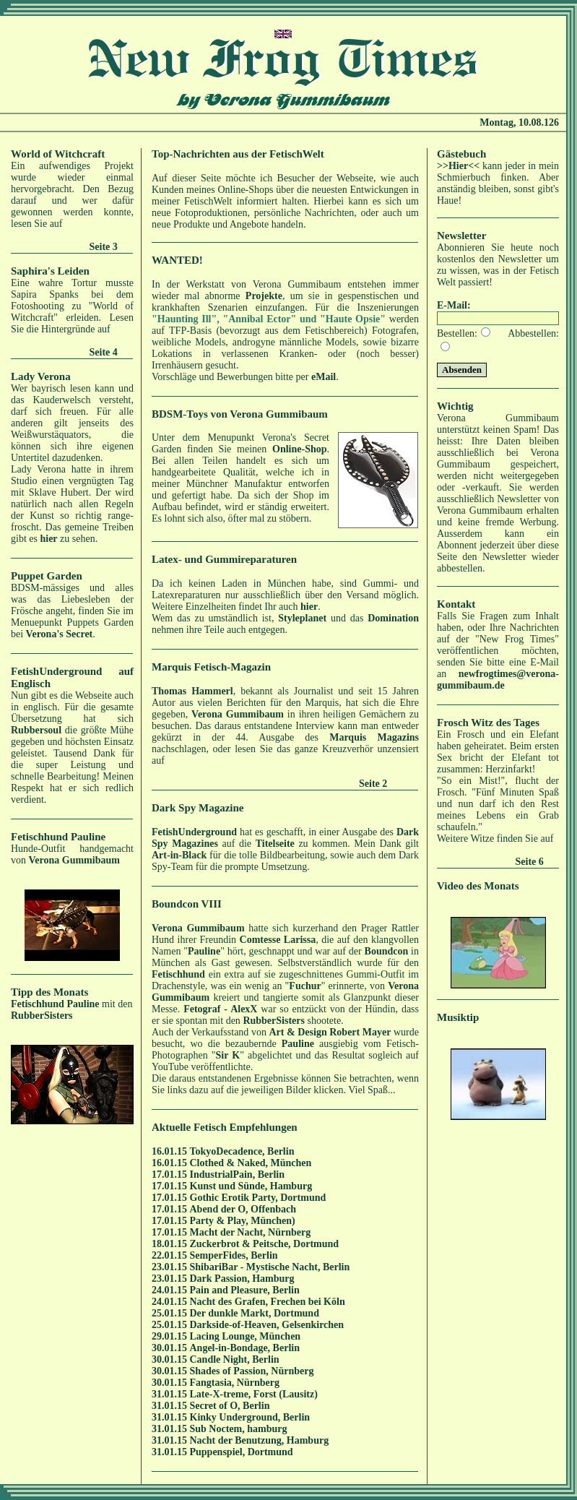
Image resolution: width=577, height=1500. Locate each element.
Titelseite (275, 843)
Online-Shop (299, 449)
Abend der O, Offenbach (243, 1209)
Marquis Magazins (374, 737)
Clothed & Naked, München (251, 1163)
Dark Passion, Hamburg (242, 1278)
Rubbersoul (36, 730)
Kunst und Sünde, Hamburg (251, 1186)
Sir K (228, 1055)
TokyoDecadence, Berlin (242, 1151)
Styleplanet (302, 618)
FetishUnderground (194, 832)
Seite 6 (530, 861)
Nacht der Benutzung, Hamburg (259, 1440)
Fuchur (305, 985)
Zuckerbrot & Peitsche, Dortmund (264, 1243)
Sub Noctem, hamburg (238, 1428)
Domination (393, 618)
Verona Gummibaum (74, 860)
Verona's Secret (59, 634)
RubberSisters (42, 1015)
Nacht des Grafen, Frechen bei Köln (267, 1301)
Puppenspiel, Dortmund (241, 1452)
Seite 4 (104, 352)
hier (48, 538)
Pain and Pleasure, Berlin (245, 1290)
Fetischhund (178, 974)
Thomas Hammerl (192, 691)
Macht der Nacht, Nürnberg (250, 1232)
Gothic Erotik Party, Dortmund (258, 1197)
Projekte (264, 295)
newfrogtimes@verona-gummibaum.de (498, 679)
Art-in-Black (179, 855)
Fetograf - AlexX (220, 1009)
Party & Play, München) (242, 1220)
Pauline (204, 951)
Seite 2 (373, 783)
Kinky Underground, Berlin (250, 1417)
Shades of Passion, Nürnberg (252, 1371)
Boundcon (387, 951)
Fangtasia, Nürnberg (234, 1382)
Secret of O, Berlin (230, 1405)
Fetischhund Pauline (55, 1004)
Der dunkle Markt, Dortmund (254, 1313)
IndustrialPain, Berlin (237, 1174)
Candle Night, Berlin (234, 1359)
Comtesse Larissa (278, 939)
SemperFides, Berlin (234, 1255)
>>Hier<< (458, 165)
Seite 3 (104, 246)
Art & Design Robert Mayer (330, 1032)
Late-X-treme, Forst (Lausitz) (254, 1394)
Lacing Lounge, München (245, 1336)
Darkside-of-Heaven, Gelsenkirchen (267, 1324)
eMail (323, 376)
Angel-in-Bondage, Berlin (245, 1347)
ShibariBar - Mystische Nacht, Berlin (270, 1267)
